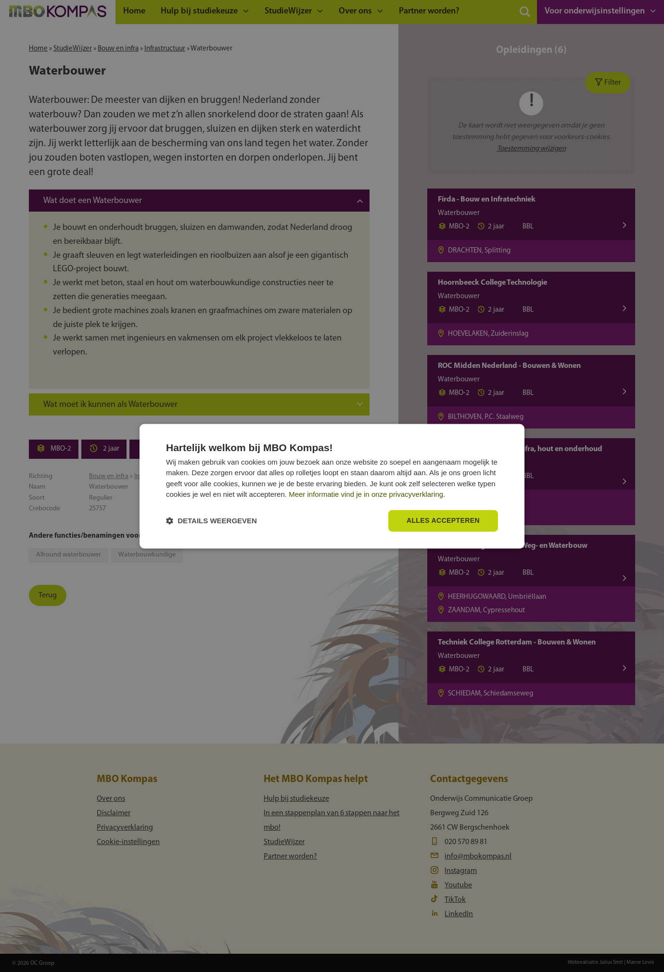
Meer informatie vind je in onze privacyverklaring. (367, 495)
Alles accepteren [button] (443, 520)
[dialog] (332, 486)
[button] (211, 520)
